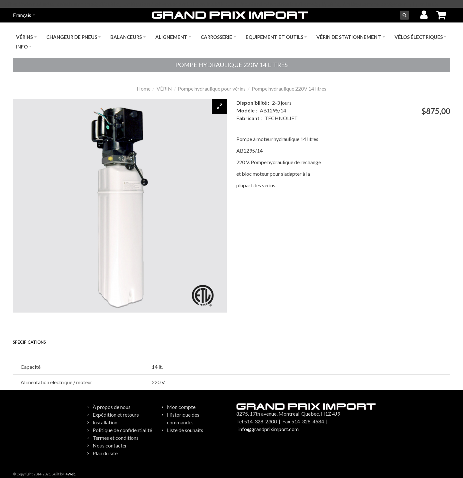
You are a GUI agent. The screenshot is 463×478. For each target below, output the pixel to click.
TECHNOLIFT (281, 118)
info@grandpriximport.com (268, 429)
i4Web (70, 474)
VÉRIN (164, 88)
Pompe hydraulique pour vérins (212, 88)
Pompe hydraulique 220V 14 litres (289, 88)
